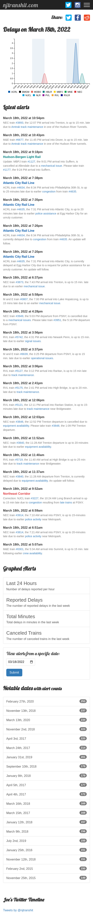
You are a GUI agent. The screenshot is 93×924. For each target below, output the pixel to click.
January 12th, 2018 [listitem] (46, 822)
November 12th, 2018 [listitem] (46, 859)
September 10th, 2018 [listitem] (46, 766)
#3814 (19, 532)
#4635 (72, 191)
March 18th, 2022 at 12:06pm (23, 400)
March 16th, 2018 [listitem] (46, 803)
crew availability (32, 553)
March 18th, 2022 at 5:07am (22, 544)
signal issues (33, 341)
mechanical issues (19, 320)
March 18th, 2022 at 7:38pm (23, 178)
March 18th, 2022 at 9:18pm (23, 152)
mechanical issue (51, 165)
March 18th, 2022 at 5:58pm (23, 294)
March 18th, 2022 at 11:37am (23, 471)
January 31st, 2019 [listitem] (46, 757)
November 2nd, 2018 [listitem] (46, 729)
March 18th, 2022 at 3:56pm (23, 332)
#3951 (57, 320)
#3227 (34, 498)
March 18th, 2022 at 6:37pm (23, 277)
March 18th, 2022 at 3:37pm (23, 349)
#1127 (31, 161)
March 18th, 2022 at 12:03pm (23, 417)
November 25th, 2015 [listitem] (46, 878)
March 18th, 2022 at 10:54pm (23, 118)
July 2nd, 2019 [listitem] (46, 840)
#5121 (19, 404)
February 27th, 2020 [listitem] (46, 701)
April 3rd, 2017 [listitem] (46, 738)
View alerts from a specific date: (33, 653)
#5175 (19, 387)
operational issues (42, 358)
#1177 (7, 169)
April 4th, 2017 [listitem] (46, 794)
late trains (66, 502)
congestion (49, 191)
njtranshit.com (20, 5)
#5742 (19, 337)
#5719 (19, 459)
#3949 (19, 316)
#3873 (19, 282)
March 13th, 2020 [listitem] (46, 720)
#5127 (19, 370)
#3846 (19, 421)
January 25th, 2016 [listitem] (46, 850)
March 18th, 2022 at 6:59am (22, 510)
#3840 (20, 442)
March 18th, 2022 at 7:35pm (23, 199)
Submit (14, 672)
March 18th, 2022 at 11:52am (23, 438)
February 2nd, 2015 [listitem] (46, 868)
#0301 (19, 549)
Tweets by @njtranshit (18, 910)
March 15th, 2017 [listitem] (46, 813)
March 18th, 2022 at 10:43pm (23, 135)
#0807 (24, 299)
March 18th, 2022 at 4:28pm (23, 311)
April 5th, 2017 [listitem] (46, 785)
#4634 (21, 187)
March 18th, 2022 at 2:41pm (23, 383)
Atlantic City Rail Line (18, 182)
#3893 (19, 122)
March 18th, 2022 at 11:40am (23, 455)
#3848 (55, 425)
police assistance (45, 213)
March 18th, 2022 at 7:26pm (23, 225)
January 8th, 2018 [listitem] (46, 775)
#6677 (19, 139)
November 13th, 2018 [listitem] (46, 710)
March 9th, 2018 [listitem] (46, 831)
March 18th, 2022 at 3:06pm (23, 366)
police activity (33, 519)
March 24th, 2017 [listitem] (46, 748)
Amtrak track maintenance (27, 126)
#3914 (19, 515)
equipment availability (16, 425)
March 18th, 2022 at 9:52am (22, 488)
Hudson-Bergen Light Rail (22, 157)
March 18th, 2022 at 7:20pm (23, 251)
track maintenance (22, 375)
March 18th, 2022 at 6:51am (22, 527)
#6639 (24, 354)
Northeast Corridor (16, 493)
